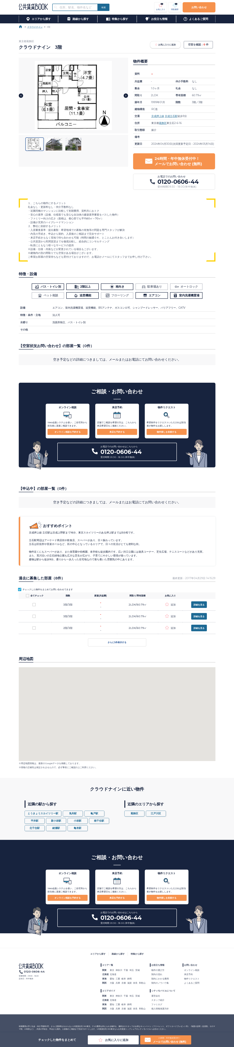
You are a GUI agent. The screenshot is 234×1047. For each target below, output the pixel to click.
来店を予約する (117, 432)
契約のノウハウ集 (160, 982)
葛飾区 (163, 123)
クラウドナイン (35, 27)
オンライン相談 (191, 970)
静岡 (129, 978)
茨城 (137, 970)
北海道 (113, 974)
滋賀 (129, 982)
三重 (118, 978)
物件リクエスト (191, 978)
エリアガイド (108, 990)
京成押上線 (157, 116)
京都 (123, 982)
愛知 (112, 978)
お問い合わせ (199, 7)
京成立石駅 (171, 116)
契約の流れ (156, 974)
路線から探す (118, 953)
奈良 (135, 982)
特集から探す (137, 953)
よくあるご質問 (191, 982)
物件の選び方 (157, 970)
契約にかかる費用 (160, 978)
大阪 (112, 982)
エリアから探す (98, 953)
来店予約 (188, 974)
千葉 (126, 970)
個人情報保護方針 (160, 1008)
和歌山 (142, 982)
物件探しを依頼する (167, 432)
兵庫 (118, 982)
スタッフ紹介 (157, 1000)
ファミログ (156, 1004)
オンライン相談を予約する (68, 432)
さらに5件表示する (117, 642)
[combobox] (77, 7)
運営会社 (155, 995)
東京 (112, 970)
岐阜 (123, 978)
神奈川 (119, 970)
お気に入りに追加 (165, 44)
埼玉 (131, 970)
